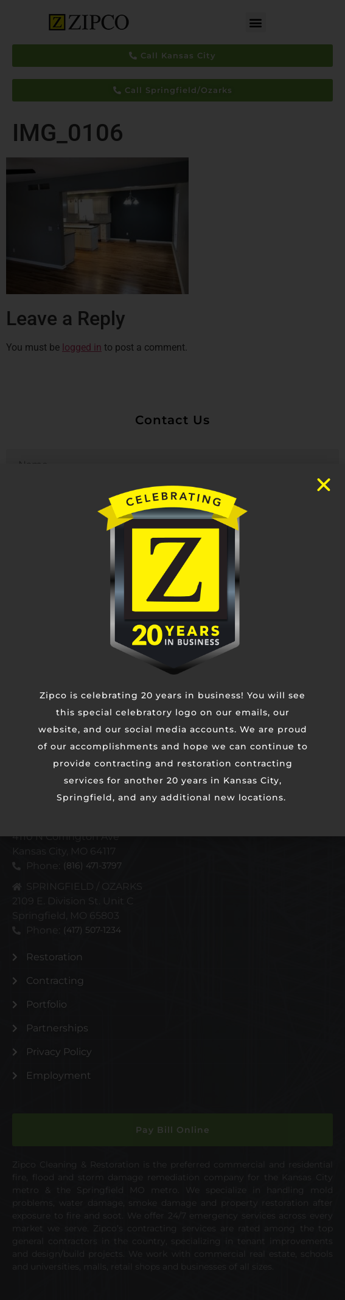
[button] (256, 22)
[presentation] (98, 669)
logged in (82, 347)
